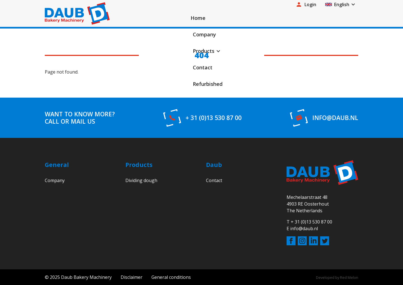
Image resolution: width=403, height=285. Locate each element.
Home (202, 19)
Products (266, 19)
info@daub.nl (335, 118)
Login (306, 6)
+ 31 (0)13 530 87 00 (214, 118)
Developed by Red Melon (337, 277)
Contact (303, 19)
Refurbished (339, 19)
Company (232, 19)
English (337, 6)
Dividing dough (141, 180)
